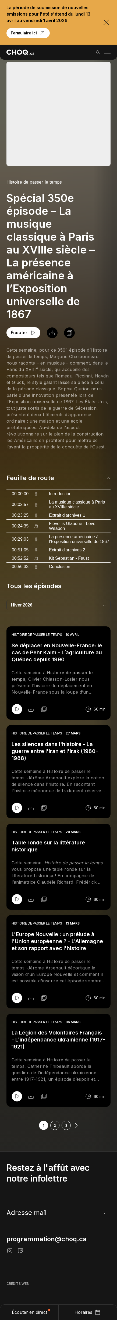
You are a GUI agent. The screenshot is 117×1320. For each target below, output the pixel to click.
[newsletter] (56, 1212)
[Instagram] (9, 1250)
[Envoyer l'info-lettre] (104, 1212)
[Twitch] (20, 1250)
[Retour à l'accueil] (20, 52)
